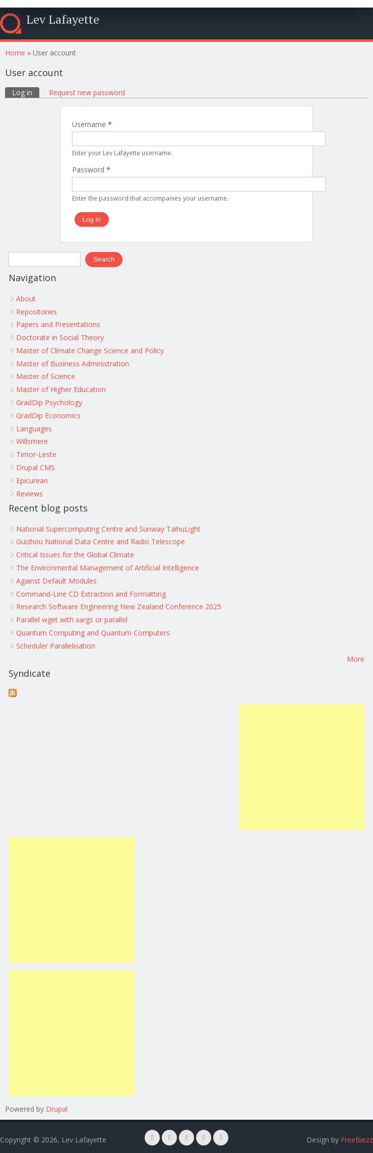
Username (92, 124)
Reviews (29, 493)
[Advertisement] (301, 767)
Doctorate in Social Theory (60, 337)
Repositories (36, 311)
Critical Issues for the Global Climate (75, 554)
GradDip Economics (48, 415)
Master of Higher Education (61, 389)
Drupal (57, 1109)
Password (91, 169)
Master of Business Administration (72, 363)
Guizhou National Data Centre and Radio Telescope (100, 541)
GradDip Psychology (49, 402)
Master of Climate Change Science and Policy (90, 350)
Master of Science (45, 376)
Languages (34, 428)
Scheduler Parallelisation (55, 646)
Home (15, 52)
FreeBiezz (357, 1139)
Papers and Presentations (58, 324)
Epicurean (32, 480)
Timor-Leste (36, 454)
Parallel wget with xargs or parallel (72, 619)
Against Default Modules (56, 581)
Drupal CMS (35, 467)
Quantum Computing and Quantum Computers (93, 632)
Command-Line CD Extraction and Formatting (91, 594)
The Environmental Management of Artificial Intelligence (107, 567)
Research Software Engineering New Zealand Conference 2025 (118, 606)
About (26, 298)
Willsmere (32, 441)
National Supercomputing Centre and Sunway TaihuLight (108, 529)
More (355, 659)
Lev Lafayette (62, 19)
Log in (25, 92)
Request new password (87, 92)
